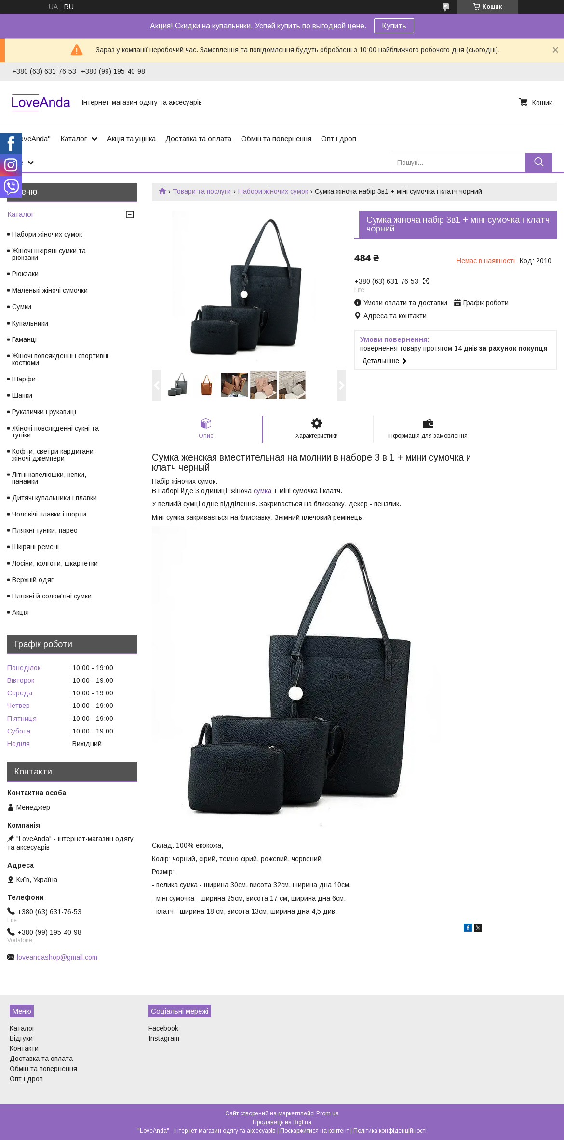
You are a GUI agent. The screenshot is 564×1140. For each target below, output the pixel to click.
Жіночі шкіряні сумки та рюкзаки (49, 254)
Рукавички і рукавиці (44, 412)
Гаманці (24, 339)
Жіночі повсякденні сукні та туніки (55, 431)
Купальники (30, 323)
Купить (394, 26)
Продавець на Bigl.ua (282, 1122)
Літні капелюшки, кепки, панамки (49, 478)
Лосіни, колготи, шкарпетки (55, 563)
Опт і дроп (338, 139)
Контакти (24, 1048)
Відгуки (21, 1038)
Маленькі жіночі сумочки (50, 290)
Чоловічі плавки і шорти (49, 514)
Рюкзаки (25, 274)
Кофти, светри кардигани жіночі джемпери (53, 455)
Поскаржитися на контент (314, 1130)
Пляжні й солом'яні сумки (52, 596)
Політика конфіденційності (390, 1130)
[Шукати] (538, 162)
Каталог (73, 139)
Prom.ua (327, 1113)
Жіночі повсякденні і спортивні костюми (60, 359)
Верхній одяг (33, 580)
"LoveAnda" (31, 139)
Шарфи (24, 379)
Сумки (21, 307)
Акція (20, 612)
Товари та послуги (202, 191)
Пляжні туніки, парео (45, 530)
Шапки (22, 395)
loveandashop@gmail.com (57, 957)
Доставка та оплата (198, 139)
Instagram (163, 1038)
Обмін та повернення (276, 139)
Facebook (163, 1028)
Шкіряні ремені (35, 547)
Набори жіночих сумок (273, 191)
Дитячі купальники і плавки (54, 498)
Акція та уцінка (131, 139)
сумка (262, 491)
